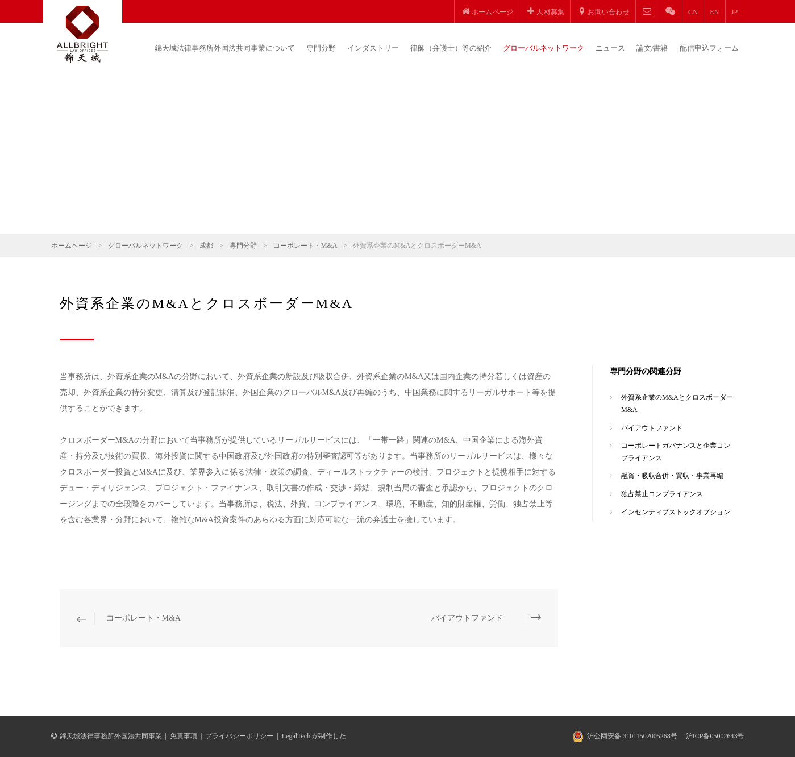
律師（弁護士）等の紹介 (451, 48)
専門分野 (321, 48)
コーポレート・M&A (305, 245)
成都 (206, 245)
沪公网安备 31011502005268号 (632, 736)
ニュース (610, 48)
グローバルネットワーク (543, 48)
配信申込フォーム (709, 48)
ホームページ (71, 245)
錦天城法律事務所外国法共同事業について (225, 48)
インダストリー (373, 48)
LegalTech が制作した (314, 736)
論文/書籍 (652, 48)
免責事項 (183, 736)
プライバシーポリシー (239, 736)
